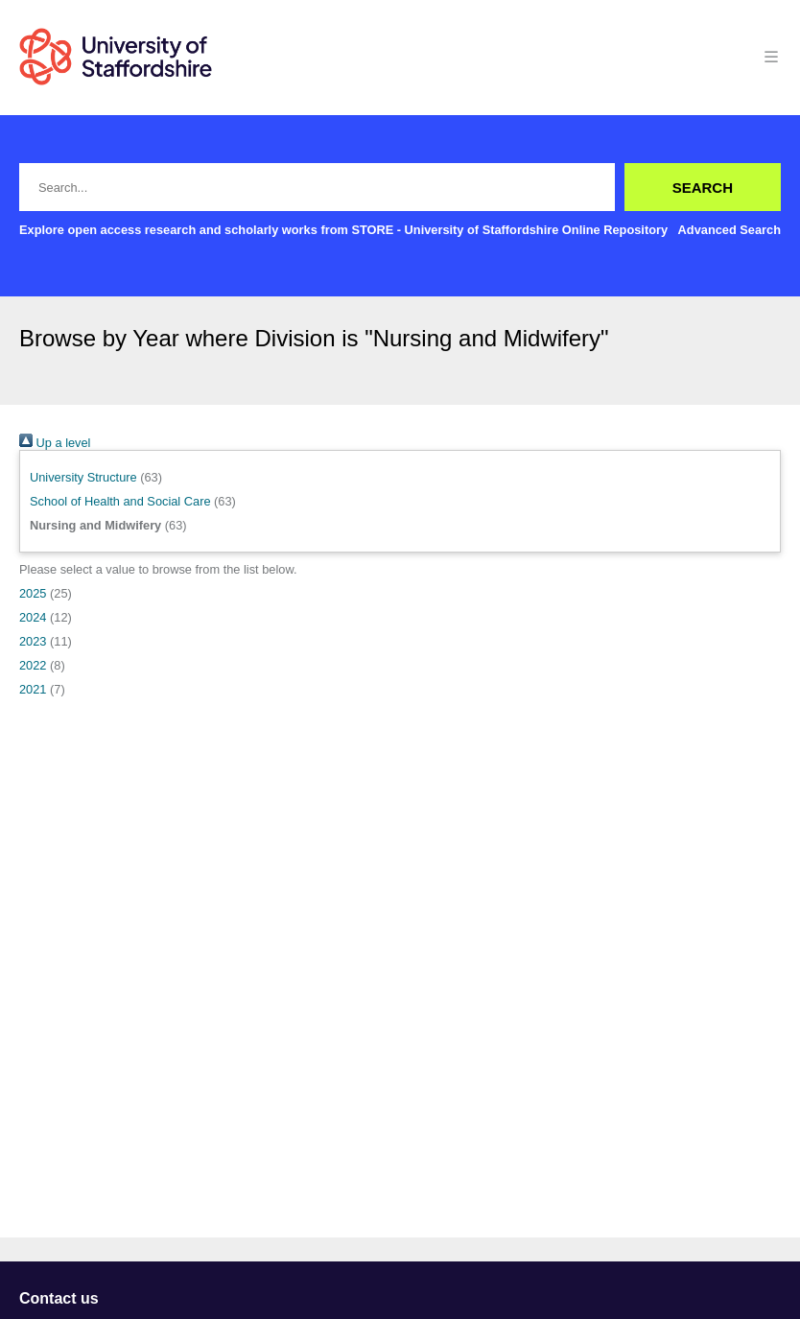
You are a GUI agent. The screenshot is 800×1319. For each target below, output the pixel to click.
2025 (32, 593)
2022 (32, 665)
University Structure (83, 477)
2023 (32, 641)
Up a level (54, 443)
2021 (32, 689)
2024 (32, 617)
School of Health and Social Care (120, 501)
